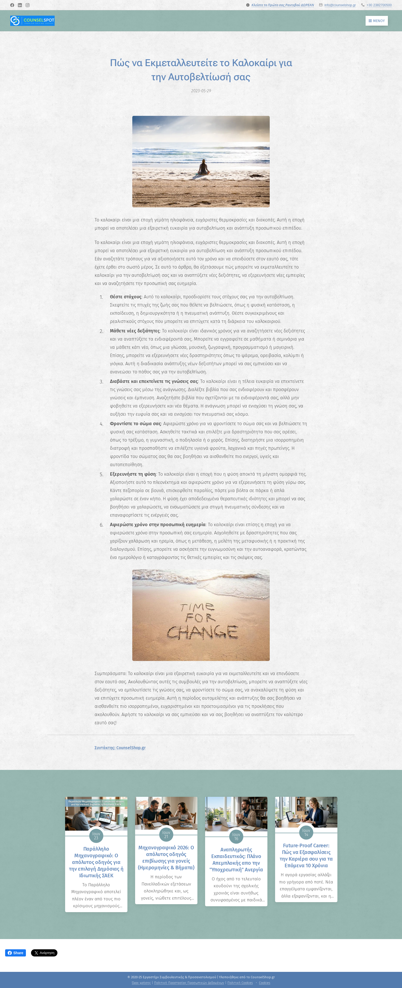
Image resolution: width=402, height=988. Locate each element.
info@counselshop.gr (340, 5)
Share (15, 953)
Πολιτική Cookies (240, 983)
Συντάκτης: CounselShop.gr (120, 747)
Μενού (377, 21)
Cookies (264, 983)
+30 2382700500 (379, 5)
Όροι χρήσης (141, 983)
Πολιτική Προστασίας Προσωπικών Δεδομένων (189, 983)
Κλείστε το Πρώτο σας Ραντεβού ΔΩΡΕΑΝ (283, 5)
